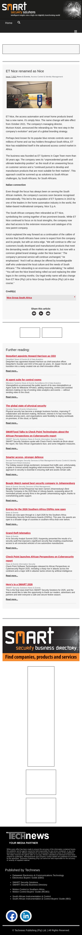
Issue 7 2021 (11, 77)
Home (8, 23)
